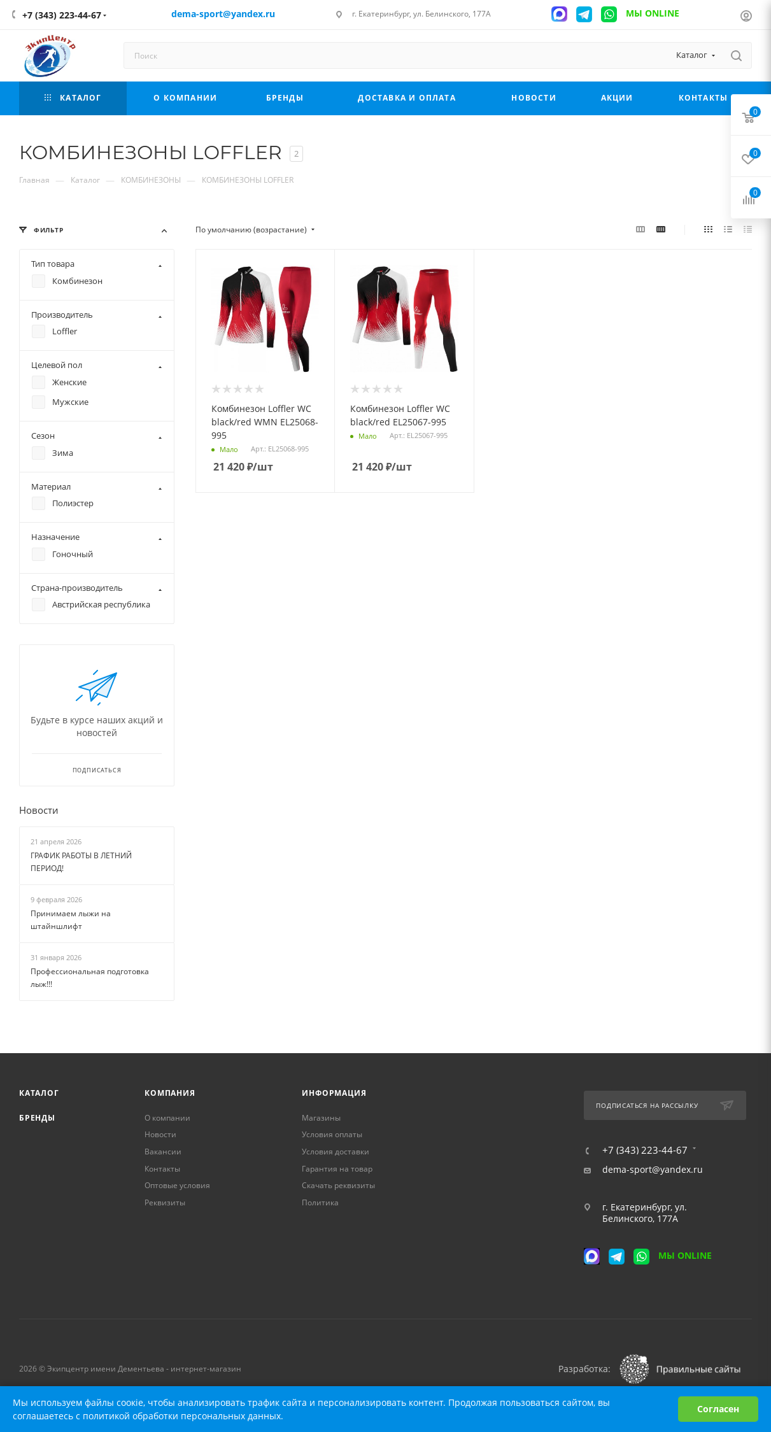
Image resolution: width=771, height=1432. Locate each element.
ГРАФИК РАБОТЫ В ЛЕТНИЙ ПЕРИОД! (81, 862)
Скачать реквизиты (338, 1185)
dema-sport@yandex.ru (652, 1169)
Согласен (718, 1409)
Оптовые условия (177, 1185)
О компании (167, 1117)
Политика (320, 1202)
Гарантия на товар (337, 1168)
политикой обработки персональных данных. (183, 1416)
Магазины (321, 1117)
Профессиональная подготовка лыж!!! (90, 978)
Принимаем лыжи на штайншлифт (71, 920)
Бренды (37, 1117)
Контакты (162, 1168)
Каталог (39, 1093)
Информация (334, 1093)
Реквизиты (165, 1202)
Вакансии (163, 1151)
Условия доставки (335, 1151)
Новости (39, 810)
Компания (170, 1093)
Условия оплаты (332, 1134)
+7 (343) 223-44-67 (61, 15)
